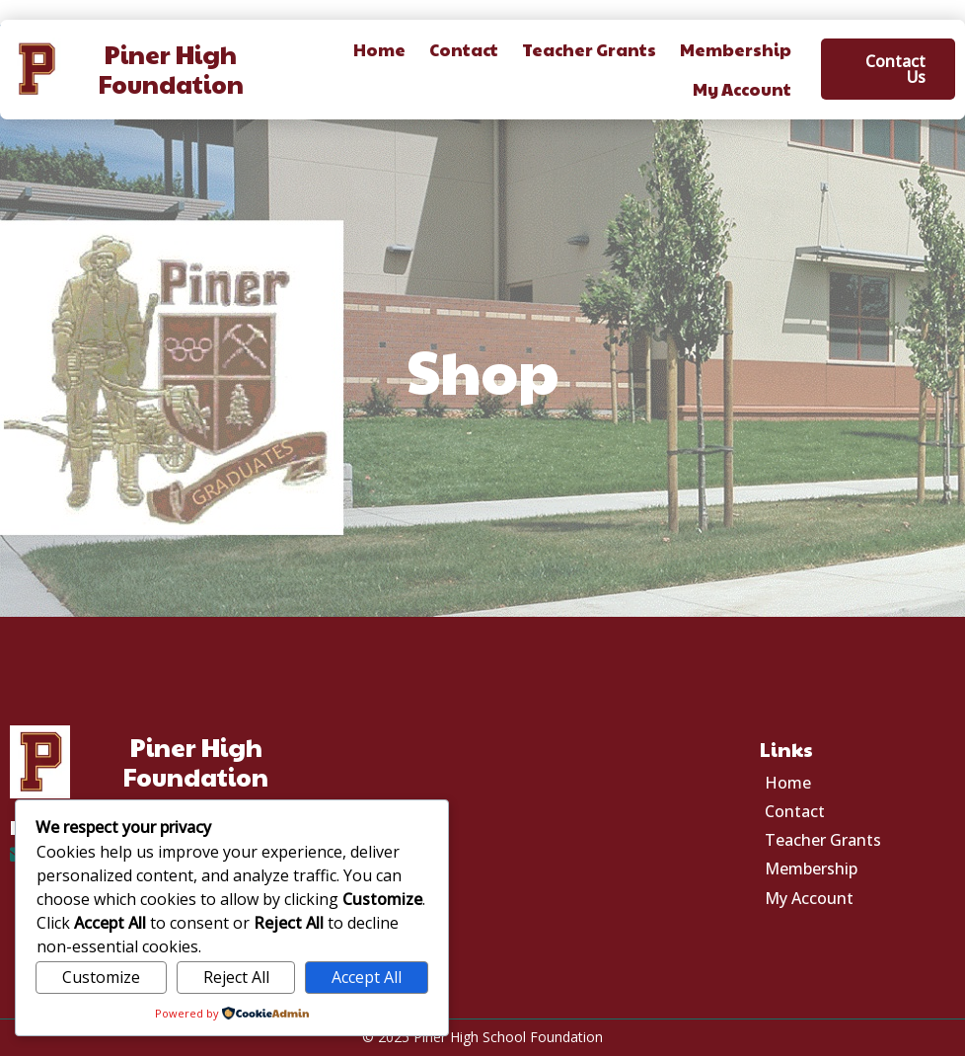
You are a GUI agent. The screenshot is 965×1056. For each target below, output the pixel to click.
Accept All (367, 977)
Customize (101, 977)
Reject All (236, 977)
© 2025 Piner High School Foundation (482, 1036)
